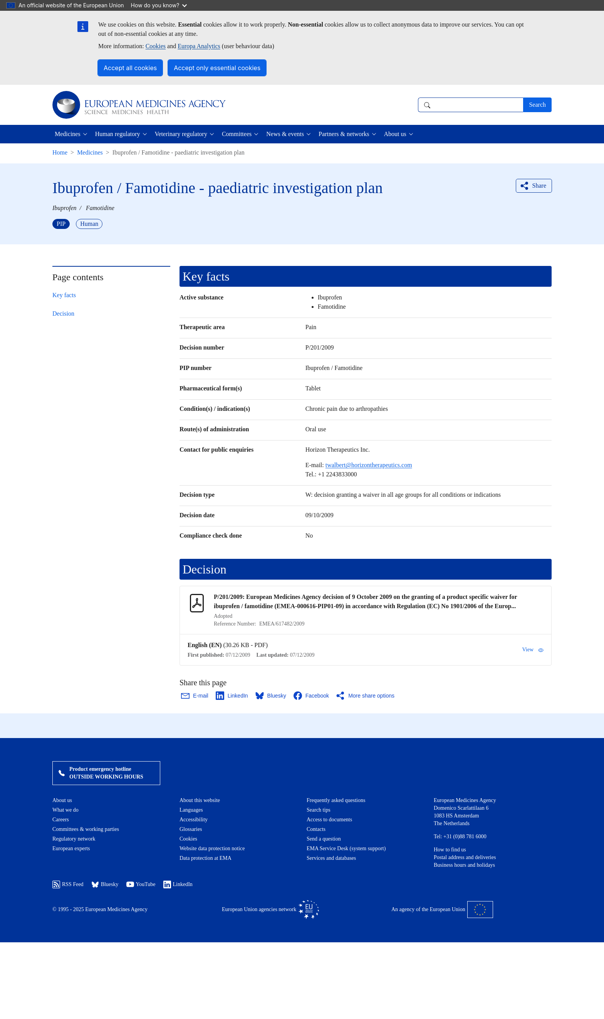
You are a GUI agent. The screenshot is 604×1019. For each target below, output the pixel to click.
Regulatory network (74, 839)
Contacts (316, 829)
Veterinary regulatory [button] (181, 134)
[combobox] (470, 105)
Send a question (324, 839)
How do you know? (159, 5)
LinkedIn (178, 884)
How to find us (450, 850)
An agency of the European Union (442, 909)
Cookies (156, 46)
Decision (63, 313)
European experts (71, 848)
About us (62, 800)
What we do (65, 810)
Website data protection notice (212, 848)
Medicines (90, 152)
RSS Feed (68, 884)
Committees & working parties (85, 829)
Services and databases (331, 858)
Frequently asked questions (336, 800)
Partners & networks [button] (344, 134)
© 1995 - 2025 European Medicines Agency (100, 909)
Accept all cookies (130, 68)
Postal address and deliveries (465, 857)
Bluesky (105, 884)
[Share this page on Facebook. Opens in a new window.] (311, 695)
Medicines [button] (68, 134)
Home (59, 152)
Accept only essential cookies (217, 68)
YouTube (141, 884)
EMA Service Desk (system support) (346, 848)
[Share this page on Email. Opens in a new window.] (195, 695)
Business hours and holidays (464, 865)
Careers (60, 819)
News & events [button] (285, 134)
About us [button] (395, 134)
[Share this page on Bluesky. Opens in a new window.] (271, 695)
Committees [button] (237, 134)
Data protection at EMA (206, 858)
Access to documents (329, 819)
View (533, 650)
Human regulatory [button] (117, 134)
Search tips (319, 810)
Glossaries (191, 829)
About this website (200, 800)
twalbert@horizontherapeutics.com (368, 465)
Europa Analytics (199, 46)
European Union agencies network (270, 909)
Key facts (64, 295)
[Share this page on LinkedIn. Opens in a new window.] (232, 695)
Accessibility (194, 819)
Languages (191, 810)
